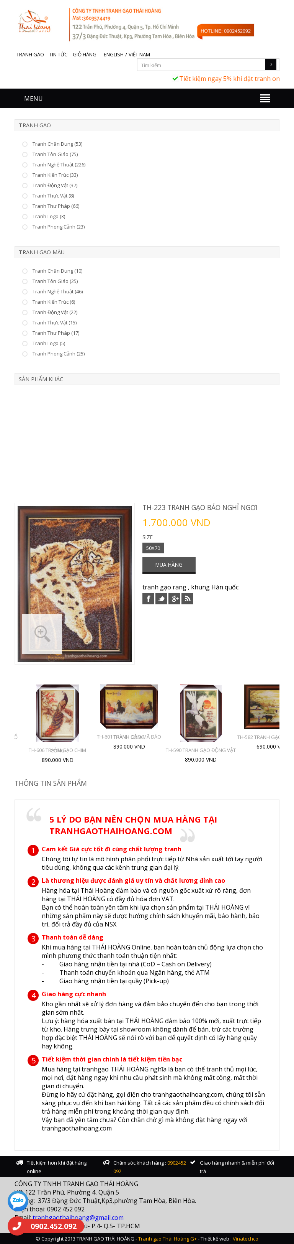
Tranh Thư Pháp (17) (56, 332)
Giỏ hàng (84, 54)
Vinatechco (245, 1238)
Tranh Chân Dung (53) (57, 143)
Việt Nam (139, 54)
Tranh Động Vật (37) (55, 185)
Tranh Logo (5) (49, 343)
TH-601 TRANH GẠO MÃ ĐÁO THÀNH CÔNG (129, 736)
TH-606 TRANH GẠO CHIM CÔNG (57, 750)
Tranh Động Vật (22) (55, 312)
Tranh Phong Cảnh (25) (59, 353)
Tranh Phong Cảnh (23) (59, 226)
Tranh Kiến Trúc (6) (54, 301)
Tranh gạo (30, 54)
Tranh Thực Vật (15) (55, 322)
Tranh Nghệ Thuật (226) (59, 164)
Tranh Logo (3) (49, 216)
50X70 (153, 548)
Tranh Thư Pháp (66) (56, 205)
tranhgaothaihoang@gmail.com (78, 1217)
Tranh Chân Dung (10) (57, 270)
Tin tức (58, 54)
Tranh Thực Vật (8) (53, 195)
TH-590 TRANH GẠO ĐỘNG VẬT (201, 750)
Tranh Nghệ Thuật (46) (58, 291)
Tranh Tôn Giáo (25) (55, 281)
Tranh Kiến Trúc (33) (55, 174)
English (114, 54)
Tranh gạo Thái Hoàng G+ (167, 1238)
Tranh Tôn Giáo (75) (55, 154)
